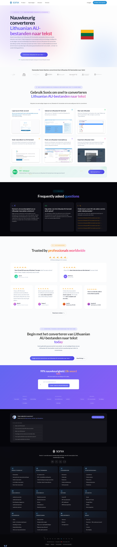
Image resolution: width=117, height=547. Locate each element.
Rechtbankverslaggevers (18, 502)
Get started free (96, 172)
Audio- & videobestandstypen (19, 522)
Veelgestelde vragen (42, 522)
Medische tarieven (41, 507)
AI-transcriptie (71, 455)
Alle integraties (89, 507)
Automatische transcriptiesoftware (21, 477)
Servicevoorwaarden (67, 544)
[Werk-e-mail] (59, 382)
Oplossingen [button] (31, 2)
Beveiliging (88, 529)
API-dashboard (65, 502)
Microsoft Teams (90, 499)
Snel (76, 455)
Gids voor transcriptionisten (19, 529)
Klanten (63, 522)
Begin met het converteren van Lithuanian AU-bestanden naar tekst (52, 358)
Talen (14, 519)
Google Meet (89, 502)
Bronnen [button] (40, 2)
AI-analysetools (40, 474)
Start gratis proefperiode (59, 385)
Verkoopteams (65, 484)
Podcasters (88, 479)
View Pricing (80, 358)
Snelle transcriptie (17, 479)
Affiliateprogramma (66, 504)
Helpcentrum (28, 418)
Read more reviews (58, 313)
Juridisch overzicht (17, 497)
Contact (88, 527)
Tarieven (47, 2)
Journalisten (89, 474)
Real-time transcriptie (18, 484)
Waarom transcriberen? (42, 527)
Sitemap (52, 544)
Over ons (88, 519)
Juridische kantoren (17, 504)
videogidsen (40, 418)
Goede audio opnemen (42, 529)
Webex (87, 504)
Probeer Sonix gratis (99, 2)
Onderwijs (64, 477)
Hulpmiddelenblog (17, 527)
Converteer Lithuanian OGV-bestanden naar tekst (90, 218)
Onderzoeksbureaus (66, 482)
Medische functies (41, 499)
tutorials (33, 418)
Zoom (87, 497)
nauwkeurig (56, 457)
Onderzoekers (89, 477)
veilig (62, 457)
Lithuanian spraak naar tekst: (29, 43)
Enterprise (64, 474)
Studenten (88, 484)
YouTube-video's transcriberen (44, 482)
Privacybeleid (58, 544)
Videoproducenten (90, 482)
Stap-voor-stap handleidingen (44, 524)
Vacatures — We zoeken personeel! (94, 522)
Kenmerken (15, 474)
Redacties (64, 479)
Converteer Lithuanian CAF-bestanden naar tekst (89, 220)
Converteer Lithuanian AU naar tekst (34, 54)
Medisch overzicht (41, 497)
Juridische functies (17, 499)
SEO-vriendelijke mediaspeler (44, 477)
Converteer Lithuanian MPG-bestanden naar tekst (90, 225)
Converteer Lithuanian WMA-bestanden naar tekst (90, 223)
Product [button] (23, 2)
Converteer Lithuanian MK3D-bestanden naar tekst (90, 228)
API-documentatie (66, 499)
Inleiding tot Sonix (17, 524)
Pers (87, 524)
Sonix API (64, 497)
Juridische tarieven (17, 507)
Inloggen (89, 2)
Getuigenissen (65, 524)
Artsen (38, 502)
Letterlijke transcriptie (18, 482)
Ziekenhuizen (40, 504)
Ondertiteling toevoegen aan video (45, 479)
